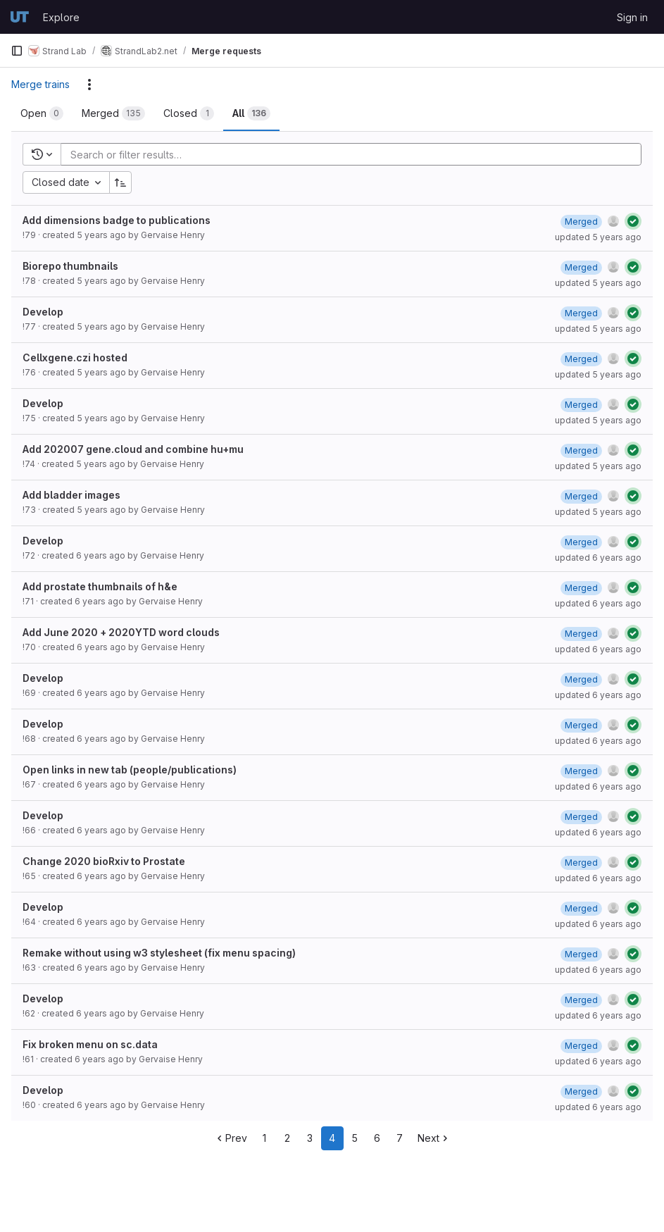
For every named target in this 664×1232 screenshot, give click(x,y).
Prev (230, 1138)
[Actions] (89, 84)
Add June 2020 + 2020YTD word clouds (121, 632)
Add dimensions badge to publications (117, 220)
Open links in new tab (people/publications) (130, 770)
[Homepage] (20, 17)
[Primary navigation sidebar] (17, 50)
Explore (61, 17)
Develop (43, 312)
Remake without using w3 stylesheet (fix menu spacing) (159, 953)
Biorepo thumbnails (70, 266)
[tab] (42, 113)
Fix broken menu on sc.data (90, 1044)
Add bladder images (71, 495)
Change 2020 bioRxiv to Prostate (104, 861)
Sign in (632, 17)
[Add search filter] (355, 154)
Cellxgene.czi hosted (75, 357)
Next (434, 1138)
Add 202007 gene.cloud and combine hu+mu (133, 449)
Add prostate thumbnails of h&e (100, 586)
